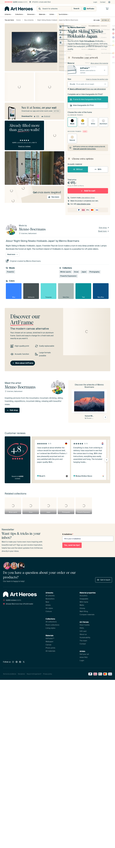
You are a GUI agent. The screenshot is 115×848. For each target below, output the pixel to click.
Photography (94, 272)
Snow (76, 272)
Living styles (50, 628)
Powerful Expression (68, 276)
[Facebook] (20, 662)
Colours (49, 611)
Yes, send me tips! (72, 545)
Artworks (8, 14)
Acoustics (83, 596)
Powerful (10, 272)
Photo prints (50, 648)
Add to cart (87, 190)
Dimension (32, 14)
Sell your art (84, 654)
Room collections (52, 625)
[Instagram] (13, 662)
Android (45, 116)
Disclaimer (21, 674)
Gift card (83, 631)
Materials (44, 14)
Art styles (49, 608)
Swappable (84, 599)
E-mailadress (67, 534)
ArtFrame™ (50, 638)
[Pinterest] (16, 662)
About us (83, 634)
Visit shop (104, 227)
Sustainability (85, 637)
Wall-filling (84, 611)
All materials (50, 651)
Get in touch (103, 580)
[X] (23, 662)
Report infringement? (34, 674)
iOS (36, 116)
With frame (84, 602)
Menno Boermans (77, 27)
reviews (16, 2)
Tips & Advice (65, 14)
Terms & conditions (9, 674)
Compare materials (87, 614)
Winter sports (65, 272)
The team (83, 641)
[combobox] (52, 8)
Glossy (82, 608)
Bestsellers (50, 599)
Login (95, 2)
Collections (19, 14)
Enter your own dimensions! (87, 89)
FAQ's (82, 628)
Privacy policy (47, 674)
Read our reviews (24, 146)
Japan (84, 272)
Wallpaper (49, 641)
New (47, 602)
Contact (102, 2)
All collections (51, 622)
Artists (54, 14)
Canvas (48, 645)
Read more (103, 231)
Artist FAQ (83, 657)
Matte (82, 605)
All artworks (50, 596)
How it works (85, 625)
